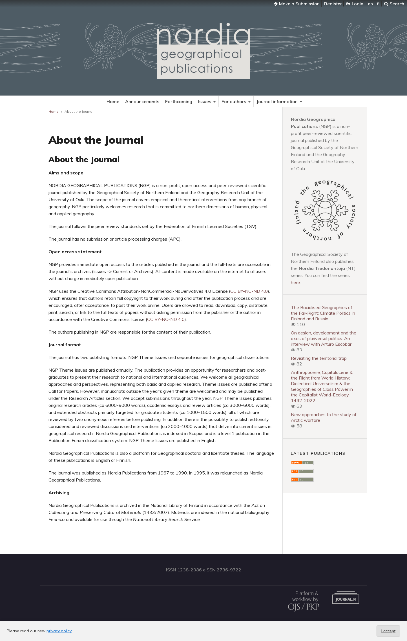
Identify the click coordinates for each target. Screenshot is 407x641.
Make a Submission (297, 3)
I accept (388, 630)
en (370, 3)
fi (378, 3)
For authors (234, 101)
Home (113, 101)
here (295, 282)
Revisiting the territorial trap (319, 358)
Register (333, 3)
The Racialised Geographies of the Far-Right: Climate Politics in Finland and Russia (323, 313)
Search (394, 3)
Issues (205, 101)
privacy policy (59, 630)
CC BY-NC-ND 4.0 (249, 291)
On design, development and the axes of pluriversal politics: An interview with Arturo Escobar (323, 338)
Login (354, 3)
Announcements (142, 101)
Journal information (277, 101)
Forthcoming (178, 101)
